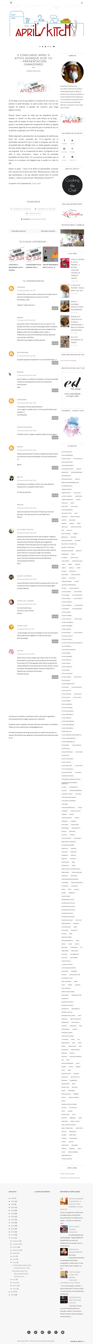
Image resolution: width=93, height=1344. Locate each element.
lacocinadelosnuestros (69, 967)
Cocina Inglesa (66, 680)
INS (81, 947)
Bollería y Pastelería (67, 550)
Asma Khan (65, 526)
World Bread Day (66, 1155)
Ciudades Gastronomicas (69, 584)
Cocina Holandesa (67, 673)
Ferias (73, 865)
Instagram (64, 150)
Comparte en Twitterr (46, 210)
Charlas (64, 571)
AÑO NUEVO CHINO (67, 513)
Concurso (78, 794)
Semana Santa (65, 1114)
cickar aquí (36, 184)
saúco (63, 1111)
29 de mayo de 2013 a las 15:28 (26, 580)
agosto (15, 1253)
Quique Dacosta (66, 1073)
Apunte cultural (75, 516)
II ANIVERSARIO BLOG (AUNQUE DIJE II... (33, 267)
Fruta (69, 889)
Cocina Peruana (76, 745)
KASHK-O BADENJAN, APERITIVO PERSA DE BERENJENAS (77, 306)
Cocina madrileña (67, 704)
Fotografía (74, 886)
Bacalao (69, 530)
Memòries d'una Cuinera (68, 1015)
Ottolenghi (65, 1039)
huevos (77, 944)
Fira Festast (74, 875)
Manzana (77, 984)
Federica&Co (65, 865)
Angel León (65, 506)
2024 (12, 1204)
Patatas (64, 1046)
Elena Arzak (77, 838)
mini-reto (64, 1025)
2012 (12, 1292)
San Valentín (73, 1107)
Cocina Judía (77, 694)
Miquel (20, 373)
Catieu (20, 651)
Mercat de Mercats (75, 1019)
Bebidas (75, 533)
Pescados (64, 1056)
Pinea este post (35, 214)
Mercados (64, 1019)
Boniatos (78, 550)
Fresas (63, 889)
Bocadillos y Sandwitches (69, 544)
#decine (78, 468)
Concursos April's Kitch (38, 220)
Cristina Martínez (67, 817)
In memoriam (74, 947)
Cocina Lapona (66, 697)
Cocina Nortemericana (68, 741)
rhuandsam (22, 353)
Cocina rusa (79, 752)
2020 (12, 1216)
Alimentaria (78, 496)
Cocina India (77, 677)
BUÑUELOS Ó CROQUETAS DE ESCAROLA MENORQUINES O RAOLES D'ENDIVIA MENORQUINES (77, 323)
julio (14, 1256)
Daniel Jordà (75, 824)
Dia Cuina (64, 834)
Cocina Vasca (79, 765)
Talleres (64, 1135)
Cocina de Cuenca (67, 639)
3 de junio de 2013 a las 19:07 (26, 655)
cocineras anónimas (67, 775)
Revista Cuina (65, 1087)
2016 (12, 1229)
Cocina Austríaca (67, 605)
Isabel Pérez (65, 950)
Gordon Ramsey (66, 923)
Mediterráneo (75, 1008)
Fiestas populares (77, 872)
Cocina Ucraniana (67, 765)
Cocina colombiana (67, 622)
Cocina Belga (65, 608)
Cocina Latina (77, 697)
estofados (73, 858)
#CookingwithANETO (68, 468)
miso (80, 1025)
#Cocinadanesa (66, 458)
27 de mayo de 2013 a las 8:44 (26, 321)
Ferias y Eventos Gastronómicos (71, 869)
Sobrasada (73, 1118)
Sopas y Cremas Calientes (69, 1124)
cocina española (66, 646)
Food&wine (65, 882)
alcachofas (77, 492)
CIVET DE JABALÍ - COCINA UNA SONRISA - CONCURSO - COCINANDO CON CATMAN (70, 1277)
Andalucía (65, 503)
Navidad (74, 1029)
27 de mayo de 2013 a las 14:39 (26, 404)
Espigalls (73, 855)
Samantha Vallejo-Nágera (69, 1104)
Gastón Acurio (66, 896)
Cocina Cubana (78, 632)
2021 (12, 1213)
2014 (12, 1235)
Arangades (72, 520)
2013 (12, 1238)
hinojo (64, 944)
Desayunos (72, 831)
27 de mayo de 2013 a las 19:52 (26, 509)
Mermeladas (65, 1022)
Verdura (64, 1148)
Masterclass (65, 1008)
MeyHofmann (75, 1022)
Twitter (72, 141)
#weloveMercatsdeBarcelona (70, 482)
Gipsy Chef (78, 920)
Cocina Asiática (78, 598)
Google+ (64, 158)
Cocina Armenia (66, 598)
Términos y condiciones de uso (70, 1178)
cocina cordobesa (67, 625)
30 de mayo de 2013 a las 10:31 (26, 605)
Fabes (73, 862)
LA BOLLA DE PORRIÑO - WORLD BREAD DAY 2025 (77, 288)
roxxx (20, 448)
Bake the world (66, 533)
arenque (64, 523)
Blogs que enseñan (67, 540)
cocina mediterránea (68, 724)
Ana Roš (78, 499)
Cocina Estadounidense (68, 649)
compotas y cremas (67, 794)
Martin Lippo (65, 995)
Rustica (64, 1097)
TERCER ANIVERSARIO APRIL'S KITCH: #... (50, 267)
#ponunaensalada (67, 479)
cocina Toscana (66, 762)
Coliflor (64, 790)
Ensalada (73, 848)
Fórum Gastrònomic (77, 882)
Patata (80, 1042)
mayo (14, 1262)
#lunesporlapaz (66, 475)
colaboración (73, 787)
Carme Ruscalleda (77, 561)
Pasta (73, 1042)
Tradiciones (65, 1145)
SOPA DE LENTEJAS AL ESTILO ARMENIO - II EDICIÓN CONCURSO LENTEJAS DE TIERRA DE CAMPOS (77, 268)
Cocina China (78, 619)
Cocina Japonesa (66, 694)
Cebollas (71, 567)
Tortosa (71, 1141)
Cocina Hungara (66, 677)
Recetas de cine (75, 1077)
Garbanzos (72, 892)
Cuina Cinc (22, 627)
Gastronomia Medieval (68, 916)
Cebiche (64, 567)
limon (63, 984)
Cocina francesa (66, 659)
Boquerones (65, 554)
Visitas (63, 1152)
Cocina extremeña (67, 656)
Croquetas (65, 821)
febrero (15, 1285)
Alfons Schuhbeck (67, 496)
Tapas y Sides (72, 1135)
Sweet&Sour (72, 1131)
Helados (64, 933)
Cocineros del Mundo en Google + (71, 779)
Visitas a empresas (73, 1152)
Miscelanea (73, 1025)
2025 (12, 1201)
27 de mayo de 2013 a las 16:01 (26, 451)
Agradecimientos (67, 489)
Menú (79, 1015)
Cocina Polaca (66, 748)
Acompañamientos (67, 486)
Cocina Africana (74, 588)
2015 (12, 1232)
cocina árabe (65, 595)
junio (14, 1259)
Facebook (64, 141)
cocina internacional (68, 683)
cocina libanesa (66, 700)
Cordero (64, 814)
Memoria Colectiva (67, 1012)
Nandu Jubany (66, 1029)
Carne (63, 564)
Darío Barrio (65, 828)
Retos (73, 1083)
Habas (75, 927)
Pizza (67, 1060)
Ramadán (76, 1073)
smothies (64, 1118)
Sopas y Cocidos (75, 1121)
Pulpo (63, 1070)
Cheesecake (72, 571)
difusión (72, 834)
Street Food (79, 1128)
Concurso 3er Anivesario (69, 797)
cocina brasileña (77, 608)
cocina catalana (66, 619)
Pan (79, 1039)
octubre (15, 1247)
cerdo (78, 567)
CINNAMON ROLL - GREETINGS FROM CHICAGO (75, 1300)
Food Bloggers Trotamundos (70, 879)
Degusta (64, 831)
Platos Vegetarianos (67, 1063)
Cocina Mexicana (66, 731)
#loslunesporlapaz (76, 472)
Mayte (20, 478)
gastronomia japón (67, 913)
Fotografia (65, 886)
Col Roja (64, 787)
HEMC (70, 933)
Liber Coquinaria (66, 981)
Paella (73, 1039)
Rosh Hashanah (66, 1094)
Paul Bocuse (65, 1049)
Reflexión (64, 1080)
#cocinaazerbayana (67, 455)
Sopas (80, 1118)
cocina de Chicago (67, 636)
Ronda (63, 1090)
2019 (12, 1220)
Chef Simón (65, 574)
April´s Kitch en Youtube (68, 360)
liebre (75, 981)
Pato (80, 1046)
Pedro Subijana (75, 1049)
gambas (64, 892)
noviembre (16, 1244)
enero (14, 1289)
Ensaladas (65, 851)
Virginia (21, 288)
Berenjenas (65, 537)
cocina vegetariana (67, 769)
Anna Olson (74, 506)
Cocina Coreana (66, 629)
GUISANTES (76, 923)
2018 (12, 1222)
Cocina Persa (65, 745)
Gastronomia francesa (68, 909)
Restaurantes (65, 1083)
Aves (63, 530)
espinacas (64, 858)
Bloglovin (72, 158)
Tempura (64, 1138)
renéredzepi (73, 1080)
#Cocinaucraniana (67, 462)
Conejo (80, 807)
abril (14, 1279)
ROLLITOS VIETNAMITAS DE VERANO (77, 339)
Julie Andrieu (73, 957)
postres (64, 1066)
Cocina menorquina (67, 728)
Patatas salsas (72, 1046)
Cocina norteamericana (69, 738)
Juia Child (64, 957)
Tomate (64, 1141)
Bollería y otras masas (68, 547)
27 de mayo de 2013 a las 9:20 (26, 356)
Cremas (71, 814)
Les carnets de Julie (67, 978)
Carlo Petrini (65, 561)
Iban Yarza (64, 947)
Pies (63, 1060)
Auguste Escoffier (76, 526)
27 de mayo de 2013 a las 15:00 (26, 431)
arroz (78, 523)
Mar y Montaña (66, 988)
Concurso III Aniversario (69, 800)
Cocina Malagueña (67, 707)
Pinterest (72, 150)
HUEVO (70, 944)
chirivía (64, 578)
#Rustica (77, 479)
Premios (78, 1066)
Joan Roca (64, 954)
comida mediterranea (75, 790)
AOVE (75, 513)
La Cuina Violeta (25, 530)
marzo (15, 1282)
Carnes (70, 564)
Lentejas (64, 974)
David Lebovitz (76, 828)
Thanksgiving (73, 1138)
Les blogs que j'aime (74, 974)
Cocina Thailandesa (67, 758)
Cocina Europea (66, 653)
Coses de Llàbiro (25, 602)
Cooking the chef (75, 811)
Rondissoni (71, 1090)
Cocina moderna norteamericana (71, 735)
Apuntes (64, 520)
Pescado (72, 1053)
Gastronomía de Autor (68, 906)
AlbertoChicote (66, 492)
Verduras (72, 1148)
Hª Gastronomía (66, 927)
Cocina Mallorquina (68, 711)
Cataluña (77, 564)
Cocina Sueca (65, 755)
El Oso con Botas (66, 838)
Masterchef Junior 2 (67, 1005)
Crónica (77, 817)
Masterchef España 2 (67, 1002)
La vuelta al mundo (67, 964)
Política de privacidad (67, 1174)
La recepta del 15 (66, 961)
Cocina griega (66, 670)
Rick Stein (74, 1087)
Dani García (65, 824)
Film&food (65, 875)
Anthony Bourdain (67, 509)
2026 (12, 1198)
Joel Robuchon (74, 954)
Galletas (76, 889)
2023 (12, 1207)
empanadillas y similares (69, 841)
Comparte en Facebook (22, 210)
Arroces (71, 523)
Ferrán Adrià (65, 872)
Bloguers (77, 540)
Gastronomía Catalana (68, 903)
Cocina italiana (66, 690)
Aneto (72, 503)
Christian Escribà (66, 581)
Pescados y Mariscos (75, 1056)
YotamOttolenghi (67, 1158)
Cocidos (64, 588)
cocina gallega (66, 663)
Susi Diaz (64, 1131)
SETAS (73, 1114)
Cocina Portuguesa (67, 752)
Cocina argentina (77, 595)
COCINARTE (78, 772)
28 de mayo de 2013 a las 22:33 (26, 533)
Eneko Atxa (65, 848)
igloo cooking (24, 577)
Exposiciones (65, 862)
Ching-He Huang (75, 574)
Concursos (65, 804)
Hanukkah (74, 930)
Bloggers (73, 537)
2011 (12, 1295)
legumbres (74, 971)
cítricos (76, 581)
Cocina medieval (66, 717)
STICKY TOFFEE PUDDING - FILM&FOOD (74, 1229)
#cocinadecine (77, 458)
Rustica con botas (74, 1097)
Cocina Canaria (66, 612)
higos (77, 940)
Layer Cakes (65, 971)
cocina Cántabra (66, 615)
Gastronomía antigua (68, 899)
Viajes (79, 1148)
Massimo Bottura (76, 995)
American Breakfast (67, 499)
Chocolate (72, 578)
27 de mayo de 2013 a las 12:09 (26, 376)
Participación (65, 1042)
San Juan (64, 1107)
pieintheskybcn (24, 428)
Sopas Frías (65, 1121)
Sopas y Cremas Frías (67, 1128)
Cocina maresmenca (67, 714)
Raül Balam (65, 1077)
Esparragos (65, 855)
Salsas (63, 1100)
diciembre (16, 1241)
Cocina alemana (66, 591)
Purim (69, 1070)
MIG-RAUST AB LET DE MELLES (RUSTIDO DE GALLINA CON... (20, 1273)
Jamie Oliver (74, 950)
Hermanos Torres (67, 937)
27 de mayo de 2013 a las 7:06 (26, 291)
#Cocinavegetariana (67, 465)
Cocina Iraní (65, 687)
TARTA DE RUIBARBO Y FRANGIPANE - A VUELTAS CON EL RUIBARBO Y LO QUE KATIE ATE (71, 1204)
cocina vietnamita (67, 772)
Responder (55, 309)
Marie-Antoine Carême (68, 991)
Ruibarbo (76, 1094)
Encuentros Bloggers (68, 845)
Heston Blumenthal (67, 940)
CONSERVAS (65, 811)
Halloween (65, 930)
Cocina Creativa (66, 632)
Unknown (21, 400)
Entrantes (73, 851)
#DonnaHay (65, 472)
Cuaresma (73, 821)
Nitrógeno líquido (67, 1032)
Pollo (77, 1063)
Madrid (70, 984)
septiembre (16, 1250)
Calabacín (64, 557)
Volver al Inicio (77, 1341)
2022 (12, 1210)
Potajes (71, 1066)
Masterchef (65, 998)
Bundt (73, 554)
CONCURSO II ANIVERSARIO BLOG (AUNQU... (16, 268)
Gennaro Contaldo (67, 920)
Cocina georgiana (67, 666)
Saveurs (70, 1111)
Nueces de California (68, 1036)
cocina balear (78, 605)
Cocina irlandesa (77, 687)
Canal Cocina (74, 557)
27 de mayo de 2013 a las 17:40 (26, 481)
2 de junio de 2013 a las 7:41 (25, 630)
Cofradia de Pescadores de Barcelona (69, 783)
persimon (64, 1053)
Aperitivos (64, 516)
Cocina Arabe (78, 591)
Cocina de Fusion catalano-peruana (72, 642)
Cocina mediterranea (68, 721)
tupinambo (74, 1145)
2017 (12, 1226)
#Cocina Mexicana (67, 451)
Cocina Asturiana (67, 602)
